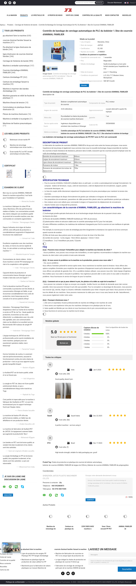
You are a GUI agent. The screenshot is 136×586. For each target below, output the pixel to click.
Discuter (84, 85)
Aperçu (2, 25)
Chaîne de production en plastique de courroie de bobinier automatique (77, 462)
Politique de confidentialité (15, 582)
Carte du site (4, 570)
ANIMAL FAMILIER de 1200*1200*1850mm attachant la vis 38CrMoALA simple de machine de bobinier (125, 528)
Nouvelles (126, 15)
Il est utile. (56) (64, 420)
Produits (24, 15)
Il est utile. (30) (64, 374)
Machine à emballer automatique (16, 66)
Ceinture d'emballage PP (12, 77)
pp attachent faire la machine (14, 36)
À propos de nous (55, 15)
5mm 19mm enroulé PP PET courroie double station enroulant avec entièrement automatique (106, 528)
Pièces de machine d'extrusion (15, 114)
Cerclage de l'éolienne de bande (26, 25)
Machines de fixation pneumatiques (17, 123)
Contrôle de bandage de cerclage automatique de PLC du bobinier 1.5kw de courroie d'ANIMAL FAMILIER (59, 76)
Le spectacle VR (37, 15)
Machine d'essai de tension (14, 102)
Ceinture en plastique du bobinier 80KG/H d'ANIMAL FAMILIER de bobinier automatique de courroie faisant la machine (69, 528)
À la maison (12, 15)
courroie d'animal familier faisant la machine (70, 549)
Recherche (99, 3)
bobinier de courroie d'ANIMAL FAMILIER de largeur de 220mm (65, 465)
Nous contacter (112, 15)
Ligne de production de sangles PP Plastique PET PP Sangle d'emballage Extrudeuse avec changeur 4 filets (35, 555)
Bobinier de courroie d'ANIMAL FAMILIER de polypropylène (108, 465)
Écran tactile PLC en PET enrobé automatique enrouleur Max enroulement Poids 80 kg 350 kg (21, 154)
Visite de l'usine (72, 15)
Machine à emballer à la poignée (16, 119)
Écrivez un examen (64, 344)
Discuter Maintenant (115, 3)
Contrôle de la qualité (92, 15)
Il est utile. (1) (63, 447)
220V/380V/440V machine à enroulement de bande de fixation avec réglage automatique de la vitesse (87, 528)
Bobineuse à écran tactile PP (20, 140)
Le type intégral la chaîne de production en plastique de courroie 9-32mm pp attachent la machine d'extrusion (71, 561)
